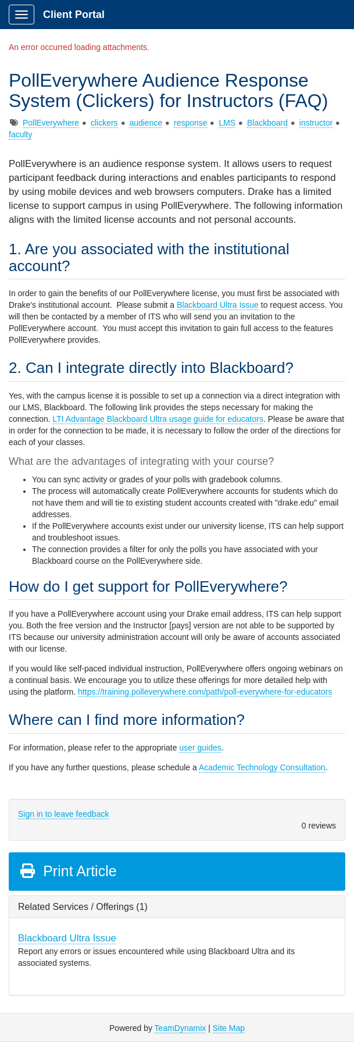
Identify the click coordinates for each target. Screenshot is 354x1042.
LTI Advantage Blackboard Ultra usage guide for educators (158, 419)
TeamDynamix (180, 1028)
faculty (20, 134)
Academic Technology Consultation (262, 767)
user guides (200, 747)
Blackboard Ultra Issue (218, 305)
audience (145, 122)
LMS (227, 122)
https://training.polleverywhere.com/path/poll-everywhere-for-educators (205, 691)
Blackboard (267, 122)
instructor (316, 122)
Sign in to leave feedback (63, 814)
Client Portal (74, 14)
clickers (104, 122)
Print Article (68, 871)
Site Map (229, 1028)
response (191, 122)
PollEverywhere (51, 122)
